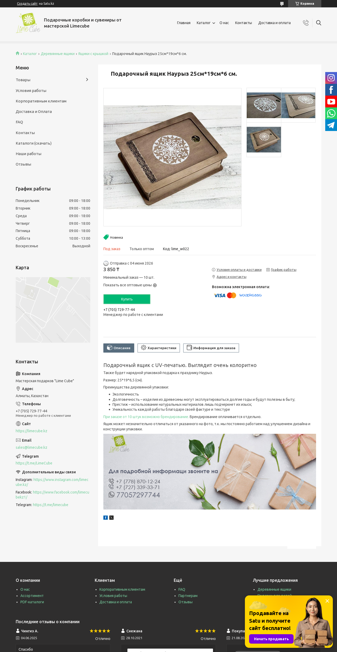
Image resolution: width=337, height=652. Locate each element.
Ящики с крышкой (93, 54)
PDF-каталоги (32, 602)
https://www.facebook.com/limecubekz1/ (52, 494)
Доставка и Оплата (34, 111)
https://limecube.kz (31, 431)
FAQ (19, 122)
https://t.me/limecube (50, 505)
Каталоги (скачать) (34, 143)
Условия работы (31, 90)
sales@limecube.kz (31, 447)
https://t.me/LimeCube (34, 463)
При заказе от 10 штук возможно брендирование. (146, 417)
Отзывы (23, 164)
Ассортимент (32, 596)
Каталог (204, 23)
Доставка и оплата (274, 23)
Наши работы (28, 153)
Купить (127, 299)
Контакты (243, 23)
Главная (183, 23)
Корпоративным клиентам (41, 101)
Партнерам (188, 596)
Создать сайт (27, 3)
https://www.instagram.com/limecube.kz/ (52, 482)
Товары (23, 80)
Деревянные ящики (58, 54)
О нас (224, 23)
